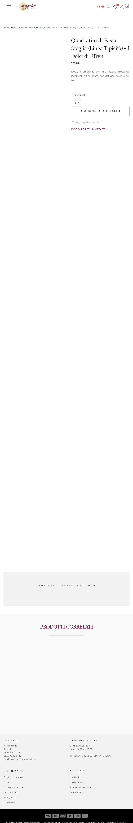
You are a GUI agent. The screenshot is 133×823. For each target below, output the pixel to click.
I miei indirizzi (76, 782)
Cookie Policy (9, 802)
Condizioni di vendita (13, 787)
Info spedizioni (10, 792)
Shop (13, 27)
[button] (85, 123)
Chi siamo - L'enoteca (13, 777)
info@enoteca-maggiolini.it (22, 759)
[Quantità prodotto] (76, 103)
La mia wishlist (77, 792)
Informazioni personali (80, 787)
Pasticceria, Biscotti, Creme (37, 27)
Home (6, 27)
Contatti (7, 782)
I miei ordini (75, 777)
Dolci (20, 27)
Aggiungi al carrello (100, 111)
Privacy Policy (9, 797)
